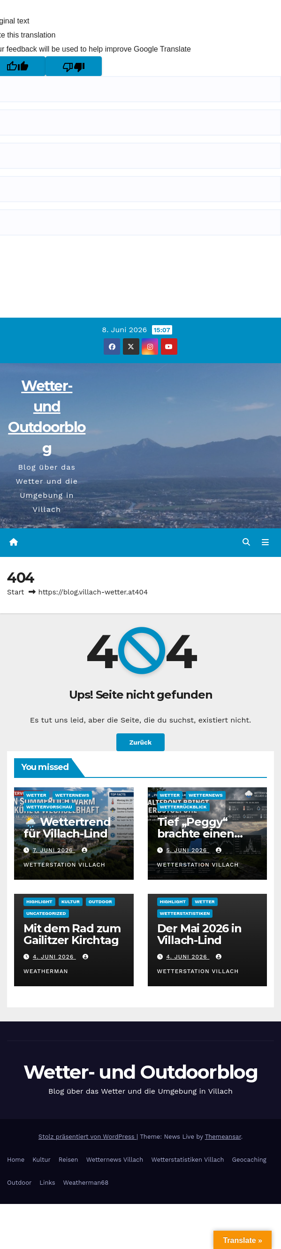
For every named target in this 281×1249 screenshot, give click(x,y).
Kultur (70, 901)
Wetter (36, 795)
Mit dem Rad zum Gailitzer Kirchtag (72, 934)
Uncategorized (46, 913)
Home (15, 1159)
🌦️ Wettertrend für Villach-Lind (66, 827)
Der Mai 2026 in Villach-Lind (199, 934)
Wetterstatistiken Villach (187, 1159)
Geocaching (249, 1159)
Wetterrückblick (183, 806)
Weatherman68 (86, 1182)
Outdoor (100, 901)
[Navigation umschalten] (265, 542)
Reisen (68, 1159)
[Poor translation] (74, 66)
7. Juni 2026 (54, 850)
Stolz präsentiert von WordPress (87, 1136)
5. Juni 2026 (187, 850)
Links (47, 1182)
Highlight (39, 901)
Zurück (140, 742)
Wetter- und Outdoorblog (140, 1071)
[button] (246, 542)
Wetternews (72, 795)
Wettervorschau (49, 806)
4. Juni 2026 (54, 956)
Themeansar (223, 1136)
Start (15, 592)
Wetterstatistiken (185, 913)
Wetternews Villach (115, 1159)
